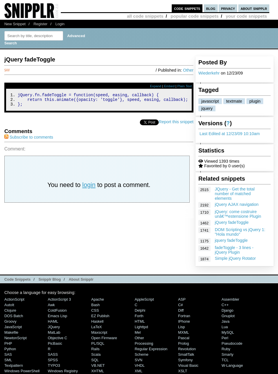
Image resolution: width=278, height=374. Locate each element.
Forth (139, 316)
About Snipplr (81, 279)
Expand (155, 86)
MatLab (54, 332)
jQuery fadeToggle (232, 222)
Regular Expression (151, 349)
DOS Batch (13, 316)
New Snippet (14, 24)
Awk (51, 305)
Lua (225, 327)
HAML (53, 321)
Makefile (11, 332)
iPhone (184, 321)
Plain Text (184, 86)
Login (60, 24)
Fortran (184, 316)
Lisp (181, 327)
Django (227, 310)
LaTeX (96, 327)
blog (210, 8)
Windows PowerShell (22, 371)
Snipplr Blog (50, 279)
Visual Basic (188, 365)
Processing (144, 343)
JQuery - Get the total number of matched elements (235, 194)
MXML (183, 332)
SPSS (53, 360)
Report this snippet (176, 124)
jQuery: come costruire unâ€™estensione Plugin (238, 214)
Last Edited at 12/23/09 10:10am (230, 133)
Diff (181, 310)
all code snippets (145, 16)
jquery (207, 108)
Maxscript (99, 332)
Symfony (185, 360)
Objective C (57, 338)
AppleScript (144, 299)
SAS (8, 354)
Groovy (10, 321)
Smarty (227, 354)
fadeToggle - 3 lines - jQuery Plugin (234, 250)
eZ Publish (100, 316)
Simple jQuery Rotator (235, 258)
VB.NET (98, 365)
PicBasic (55, 343)
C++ (225, 305)
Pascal (183, 338)
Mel (138, 332)
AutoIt (9, 305)
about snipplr (254, 8)
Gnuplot (228, 316)
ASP (182, 299)
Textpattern (13, 365)
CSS (95, 310)
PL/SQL (97, 343)
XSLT (182, 371)
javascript (210, 101)
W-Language (232, 365)
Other (188, 70)
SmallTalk (186, 354)
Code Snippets (17, 279)
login (89, 187)
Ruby (226, 349)
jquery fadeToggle (231, 240)
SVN (138, 360)
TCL (225, 360)
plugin (254, 101)
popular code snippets (195, 16)
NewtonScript (15, 338)
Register (40, 24)
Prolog (183, 343)
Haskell (97, 321)
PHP (8, 343)
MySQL (228, 332)
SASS (53, 354)
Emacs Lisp (57, 316)
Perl (225, 338)
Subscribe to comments (28, 139)
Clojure (10, 310)
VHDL (140, 365)
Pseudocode (232, 343)
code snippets (187, 8)
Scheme (142, 354)
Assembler (230, 299)
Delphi (140, 310)
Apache (97, 299)
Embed (169, 86)
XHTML (97, 371)
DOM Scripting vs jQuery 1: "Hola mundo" (240, 232)
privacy (228, 8)
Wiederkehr (209, 73)
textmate (234, 101)
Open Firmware (104, 338)
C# (180, 305)
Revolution (187, 349)
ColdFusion (57, 310)
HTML (140, 321)
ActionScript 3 (59, 299)
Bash (95, 305)
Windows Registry (63, 371)
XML (138, 371)
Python (10, 349)
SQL (95, 360)
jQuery (54, 327)
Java (225, 321)
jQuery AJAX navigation (237, 204)
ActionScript (14, 299)
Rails (95, 349)
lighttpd (141, 327)
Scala (95, 354)
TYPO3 (54, 365)
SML (8, 360)
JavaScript (13, 327)
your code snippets (246, 16)
